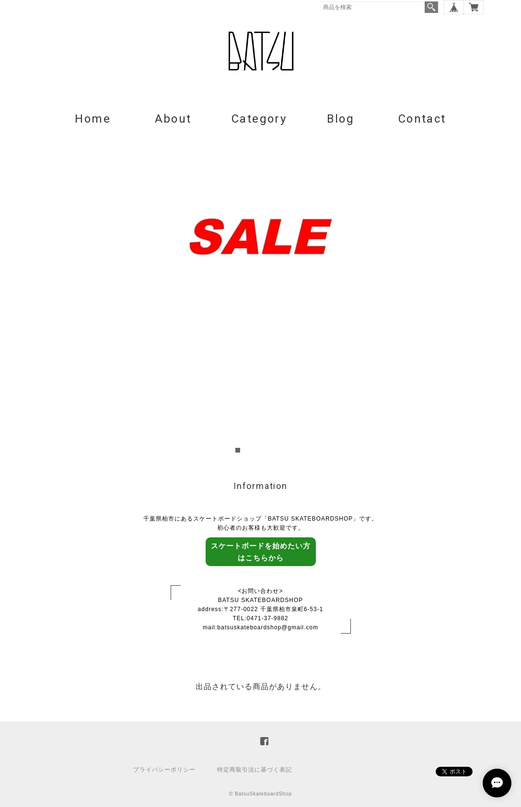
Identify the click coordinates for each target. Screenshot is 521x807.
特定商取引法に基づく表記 (254, 769)
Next (478, 296)
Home (93, 118)
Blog (341, 118)
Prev (43, 296)
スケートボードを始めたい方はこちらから (261, 552)
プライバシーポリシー (164, 769)
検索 (431, 7)
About (173, 118)
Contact (422, 118)
